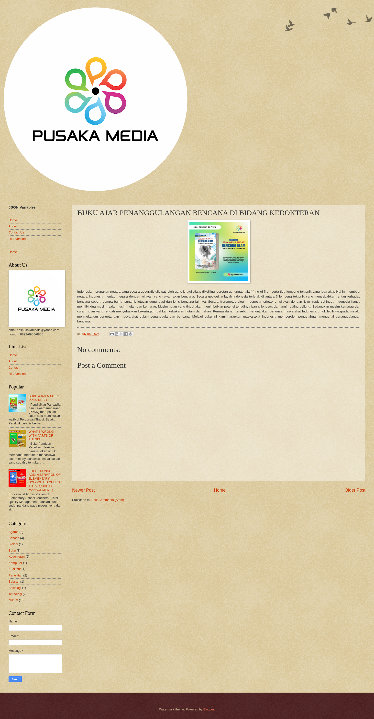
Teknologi (15, 594)
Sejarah (14, 581)
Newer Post (83, 490)
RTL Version (17, 239)
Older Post (355, 490)
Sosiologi (15, 588)
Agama (14, 532)
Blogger (208, 709)
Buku (12, 550)
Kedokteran (17, 556)
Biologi (13, 544)
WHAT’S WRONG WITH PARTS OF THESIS (41, 435)
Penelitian (15, 575)
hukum (13, 600)
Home (220, 490)
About (13, 226)
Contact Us (16, 232)
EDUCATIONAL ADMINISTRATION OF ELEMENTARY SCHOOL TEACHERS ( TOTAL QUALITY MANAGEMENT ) (45, 480)
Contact (14, 367)
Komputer (15, 563)
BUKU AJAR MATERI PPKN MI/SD (44, 398)
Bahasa (14, 538)
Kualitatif (15, 569)
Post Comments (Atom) (107, 500)
